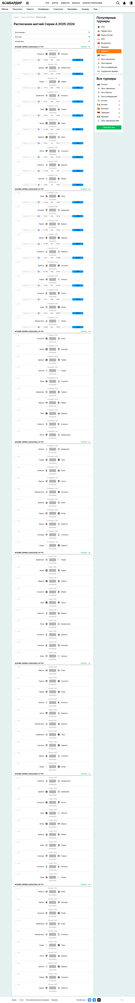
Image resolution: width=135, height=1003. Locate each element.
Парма (63, 82)
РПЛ (101, 27)
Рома (63, 123)
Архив (14, 1000)
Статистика (86, 9)
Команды (114, 9)
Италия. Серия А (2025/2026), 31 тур (29, 47)
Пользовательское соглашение (37, 1000)
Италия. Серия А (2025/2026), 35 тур (29, 553)
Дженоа (64, 165)
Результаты (46, 9)
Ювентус (41, 165)
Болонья (64, 95)
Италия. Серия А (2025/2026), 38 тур (29, 884)
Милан (63, 179)
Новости (58, 9)
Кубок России (105, 35)
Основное (7, 9)
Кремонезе (40, 95)
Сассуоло (40, 54)
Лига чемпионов (106, 59)
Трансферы (101, 9)
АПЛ (101, 39)
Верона (41, 68)
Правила (54, 1000)
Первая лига (104, 31)
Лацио (41, 82)
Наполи (41, 179)
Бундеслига (104, 43)
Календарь (20, 9)
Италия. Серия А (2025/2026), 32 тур (29, 189)
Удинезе (41, 137)
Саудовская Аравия (107, 71)
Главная (16, 17)
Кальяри (64, 54)
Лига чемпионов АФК (108, 121)
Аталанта (64, 151)
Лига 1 (102, 55)
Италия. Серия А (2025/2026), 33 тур (29, 331)
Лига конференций (107, 67)
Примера (103, 47)
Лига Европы (104, 63)
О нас (21, 1000)
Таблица (33, 9)
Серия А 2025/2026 (27, 17)
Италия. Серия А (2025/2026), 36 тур (29, 663)
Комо (63, 137)
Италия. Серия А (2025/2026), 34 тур (29, 442)
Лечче (41, 151)
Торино (64, 109)
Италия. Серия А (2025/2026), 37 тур (29, 774)
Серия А (102, 51)
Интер (42, 123)
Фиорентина (65, 68)
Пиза (42, 109)
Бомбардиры (72, 9)
